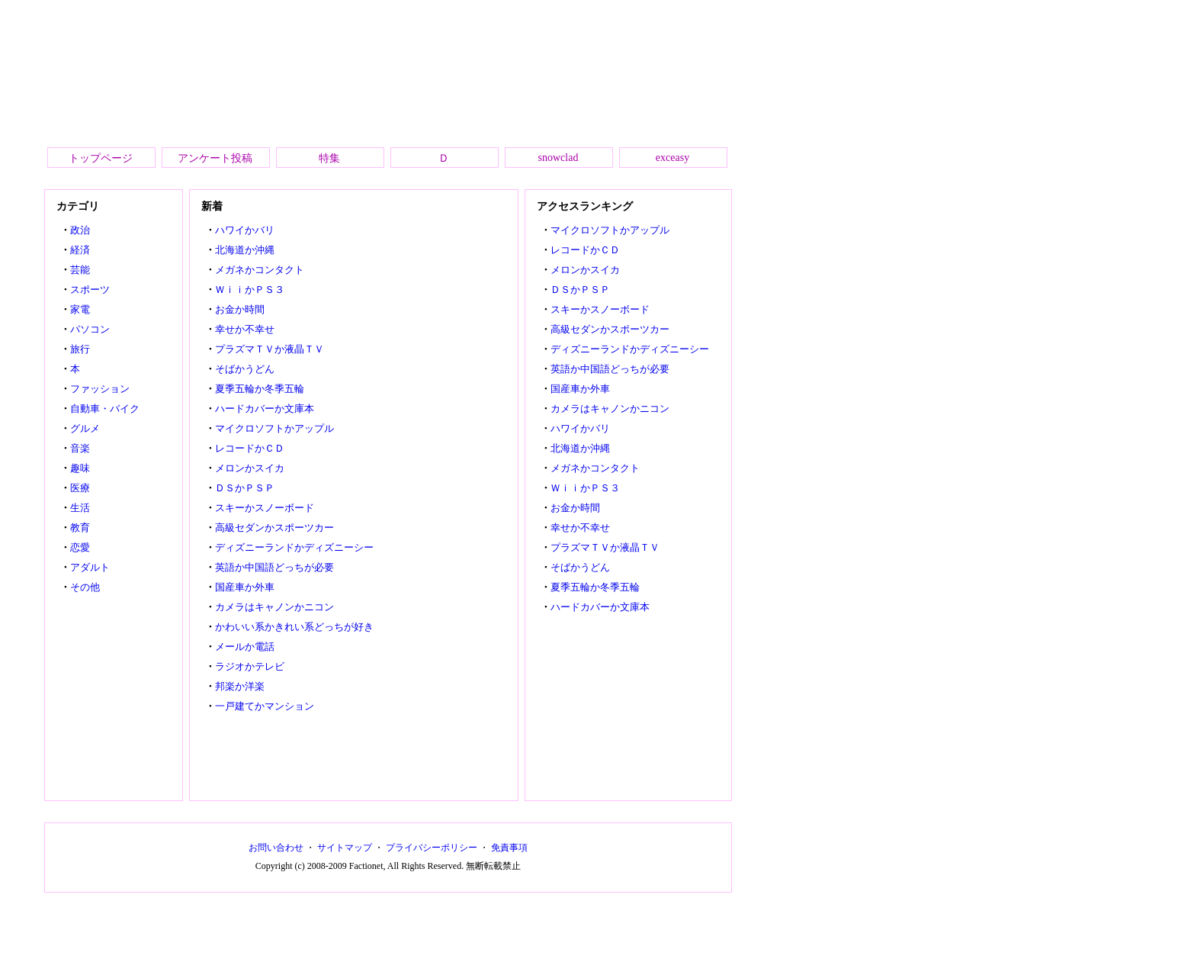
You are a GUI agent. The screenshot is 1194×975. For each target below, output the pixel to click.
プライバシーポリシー (431, 847)
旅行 (80, 349)
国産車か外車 (244, 587)
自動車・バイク (105, 408)
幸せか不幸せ (244, 329)
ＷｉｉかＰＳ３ (249, 289)
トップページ (101, 158)
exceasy (672, 157)
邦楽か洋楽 (240, 686)
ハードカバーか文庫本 (264, 408)
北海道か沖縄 (244, 250)
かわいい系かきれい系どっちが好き (294, 626)
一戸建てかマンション (264, 706)
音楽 (80, 448)
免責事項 (509, 847)
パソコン (90, 329)
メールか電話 (244, 646)
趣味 (80, 468)
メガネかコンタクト (259, 269)
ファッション (100, 388)
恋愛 (80, 547)
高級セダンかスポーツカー (274, 527)
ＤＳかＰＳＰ (244, 488)
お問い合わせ (276, 847)
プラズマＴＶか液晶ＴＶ (269, 349)
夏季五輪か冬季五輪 (259, 388)
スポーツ (90, 289)
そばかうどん (244, 369)
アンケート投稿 (215, 158)
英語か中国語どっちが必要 (274, 567)
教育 (80, 527)
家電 (80, 309)
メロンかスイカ (249, 468)
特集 (329, 158)
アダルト (90, 567)
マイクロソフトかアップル (274, 428)
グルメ (85, 428)
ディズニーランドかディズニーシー (294, 547)
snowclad (558, 157)
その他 (85, 587)
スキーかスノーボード (264, 507)
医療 (80, 488)
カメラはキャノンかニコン (274, 607)
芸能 (80, 269)
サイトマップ (344, 847)
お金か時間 (240, 309)
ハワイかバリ (244, 230)
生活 (80, 507)
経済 (80, 250)
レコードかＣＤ (249, 448)
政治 (80, 230)
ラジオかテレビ (249, 666)
